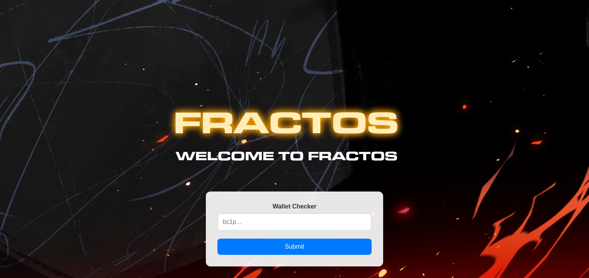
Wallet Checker (294, 206)
